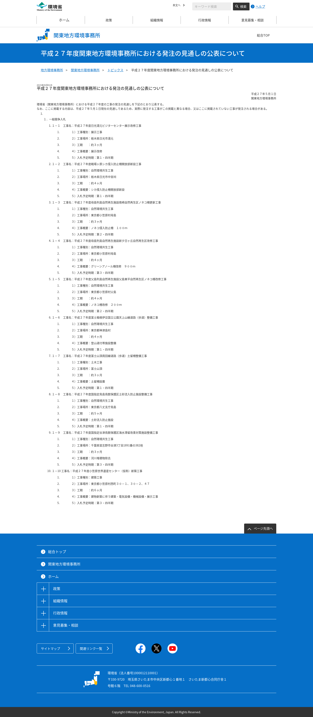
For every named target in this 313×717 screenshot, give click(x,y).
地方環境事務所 (52, 70)
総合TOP (263, 35)
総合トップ (57, 551)
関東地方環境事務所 (85, 70)
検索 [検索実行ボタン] (243, 6)
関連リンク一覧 (91, 648)
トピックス (115, 70)
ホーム (61, 20)
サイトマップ (50, 648)
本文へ (177, 5)
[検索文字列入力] (211, 6)
